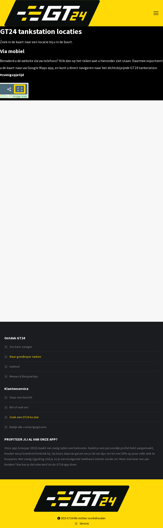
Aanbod (14, 366)
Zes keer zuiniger (20, 347)
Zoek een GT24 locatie (24, 417)
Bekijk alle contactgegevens (28, 427)
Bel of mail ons (18, 407)
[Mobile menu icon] (156, 13)
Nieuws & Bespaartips (23, 376)
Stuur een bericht (20, 397)
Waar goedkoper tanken (25, 357)
